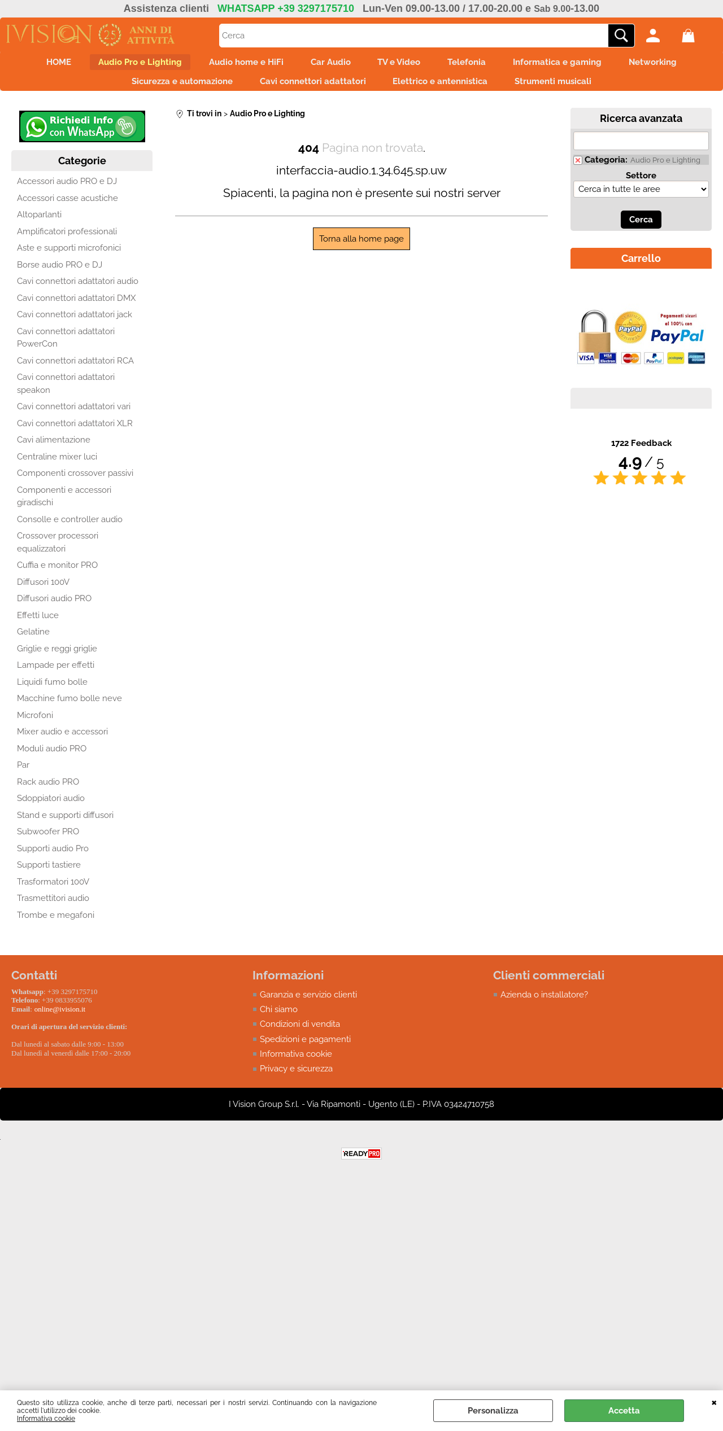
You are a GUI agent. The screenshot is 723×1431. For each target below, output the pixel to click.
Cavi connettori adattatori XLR (75, 432)
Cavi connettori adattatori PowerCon (66, 346)
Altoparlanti (39, 224)
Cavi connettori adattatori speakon (66, 393)
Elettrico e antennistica (444, 88)
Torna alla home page (361, 248)
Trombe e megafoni (55, 924)
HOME (35, 64)
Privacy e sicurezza (296, 1078)
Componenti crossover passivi (75, 483)
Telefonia (477, 64)
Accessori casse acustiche (67, 207)
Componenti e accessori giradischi (64, 505)
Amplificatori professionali (67, 240)
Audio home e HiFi (236, 64)
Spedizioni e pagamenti (305, 1048)
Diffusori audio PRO (54, 608)
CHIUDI (714, 1401)
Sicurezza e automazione (172, 88)
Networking (677, 64)
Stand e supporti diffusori (65, 824)
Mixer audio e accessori (62, 741)
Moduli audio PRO (51, 757)
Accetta (624, 1411)
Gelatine (33, 641)
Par (23, 774)
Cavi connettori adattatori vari (73, 416)
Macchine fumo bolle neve (69, 708)
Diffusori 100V (43, 591)
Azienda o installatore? (544, 1004)
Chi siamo (279, 1018)
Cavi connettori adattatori (309, 88)
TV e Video (402, 64)
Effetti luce (38, 624)
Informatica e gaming (574, 64)
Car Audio (327, 64)
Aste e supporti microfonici (69, 257)
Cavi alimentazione (53, 449)
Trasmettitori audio (53, 908)
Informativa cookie (46, 1419)
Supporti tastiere (49, 874)
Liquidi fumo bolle (52, 691)
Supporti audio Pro (53, 857)
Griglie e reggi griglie (57, 658)
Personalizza (493, 1411)
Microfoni (35, 724)
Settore (641, 185)
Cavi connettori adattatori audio (77, 291)
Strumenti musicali (563, 88)
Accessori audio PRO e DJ (67, 191)
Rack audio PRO (48, 791)
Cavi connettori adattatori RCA (75, 370)
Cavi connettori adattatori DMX (76, 307)
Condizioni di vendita (300, 1034)
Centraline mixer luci (57, 466)
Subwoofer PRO (48, 841)
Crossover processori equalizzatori (57, 551)
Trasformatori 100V (53, 891)
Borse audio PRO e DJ (59, 274)
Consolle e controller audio (70, 528)
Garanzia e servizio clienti (308, 1004)
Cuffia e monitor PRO (57, 575)
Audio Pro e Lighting (123, 64)
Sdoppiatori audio (51, 808)
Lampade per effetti (55, 674)
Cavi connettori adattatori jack (74, 324)
